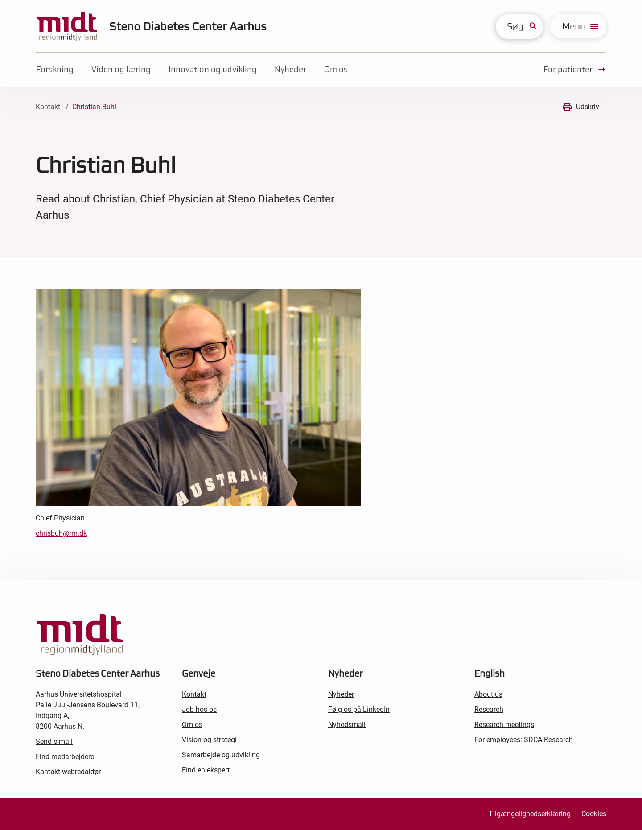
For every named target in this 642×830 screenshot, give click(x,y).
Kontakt (48, 107)
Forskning (55, 69)
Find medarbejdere (65, 756)
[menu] (578, 26)
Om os (336, 69)
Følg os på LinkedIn (359, 709)
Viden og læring (121, 69)
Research (488, 709)
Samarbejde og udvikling (221, 755)
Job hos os (199, 709)
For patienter (574, 69)
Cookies (593, 813)
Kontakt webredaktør (68, 772)
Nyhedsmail (347, 724)
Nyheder (290, 69)
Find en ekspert (206, 770)
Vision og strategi (209, 739)
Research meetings (504, 724)
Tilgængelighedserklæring (530, 813)
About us (488, 694)
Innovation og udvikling (213, 69)
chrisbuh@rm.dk (61, 533)
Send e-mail (54, 741)
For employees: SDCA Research (523, 739)
